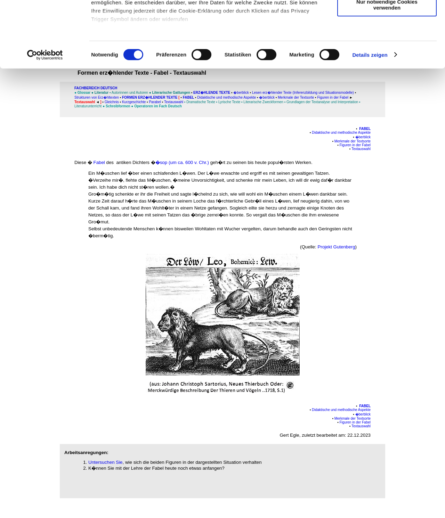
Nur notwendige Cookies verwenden (387, 61)
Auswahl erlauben (387, 38)
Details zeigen (369, 111)
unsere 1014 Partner (138, 25)
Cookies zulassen (387, 17)
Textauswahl (361, 149)
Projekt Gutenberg (336, 246)
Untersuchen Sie (105, 462)
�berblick (363, 137)
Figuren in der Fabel (355, 145)
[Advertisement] (35, 145)
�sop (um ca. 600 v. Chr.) (182, 162)
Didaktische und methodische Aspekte (341, 132)
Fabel (365, 129)
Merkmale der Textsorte (352, 141)
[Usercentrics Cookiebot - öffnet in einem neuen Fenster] (45, 111)
